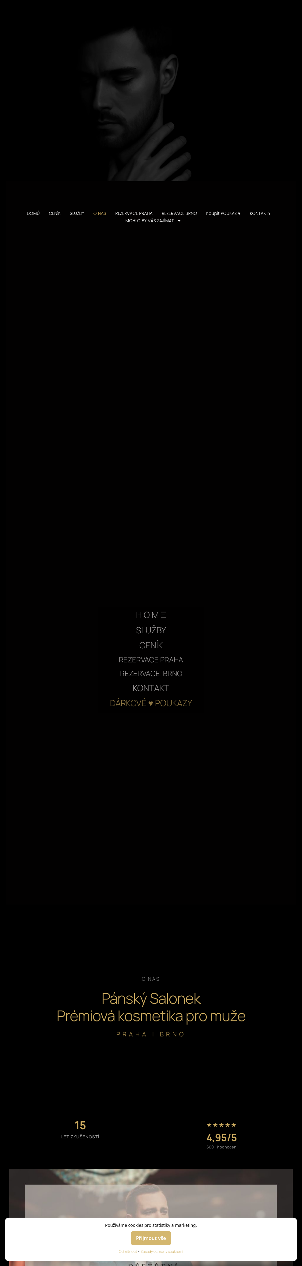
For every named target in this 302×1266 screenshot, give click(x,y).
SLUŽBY (77, 213)
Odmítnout (128, 1251)
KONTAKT (151, 688)
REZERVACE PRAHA (134, 213)
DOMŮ (33, 213)
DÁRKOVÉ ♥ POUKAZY (151, 703)
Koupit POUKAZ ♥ (223, 213)
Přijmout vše (151, 1238)
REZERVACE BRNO (179, 213)
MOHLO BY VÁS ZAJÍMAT (153, 220)
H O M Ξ (151, 614)
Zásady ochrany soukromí (162, 1251)
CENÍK (55, 213)
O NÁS (99, 213)
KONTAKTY (260, 213)
